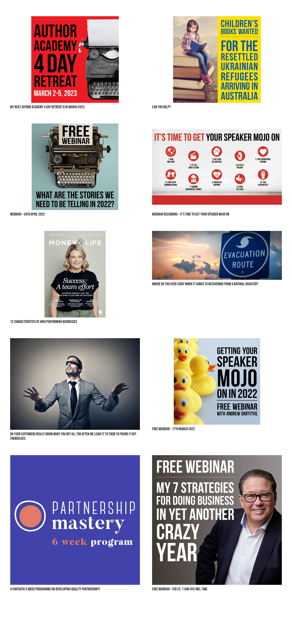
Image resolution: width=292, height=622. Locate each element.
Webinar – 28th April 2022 (27, 214)
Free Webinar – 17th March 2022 (173, 429)
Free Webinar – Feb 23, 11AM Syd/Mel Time (179, 589)
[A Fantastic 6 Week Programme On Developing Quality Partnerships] (75, 458)
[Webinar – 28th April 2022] (75, 126)
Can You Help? (161, 107)
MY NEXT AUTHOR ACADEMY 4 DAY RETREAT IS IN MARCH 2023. (47, 107)
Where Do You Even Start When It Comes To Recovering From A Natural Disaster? (205, 284)
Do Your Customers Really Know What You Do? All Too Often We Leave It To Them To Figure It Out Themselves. (73, 436)
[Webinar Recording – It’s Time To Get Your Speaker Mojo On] (217, 126)
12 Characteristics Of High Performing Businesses (43, 321)
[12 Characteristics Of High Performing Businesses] (75, 234)
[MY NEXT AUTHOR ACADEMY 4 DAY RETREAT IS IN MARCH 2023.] (75, 19)
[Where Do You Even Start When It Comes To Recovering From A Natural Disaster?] (217, 234)
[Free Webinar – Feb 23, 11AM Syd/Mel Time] (217, 458)
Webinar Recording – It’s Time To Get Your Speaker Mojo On (190, 214)
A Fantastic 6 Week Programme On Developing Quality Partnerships (55, 589)
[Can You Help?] (217, 19)
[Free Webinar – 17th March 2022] (217, 341)
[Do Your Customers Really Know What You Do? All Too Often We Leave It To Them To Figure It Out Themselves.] (75, 341)
